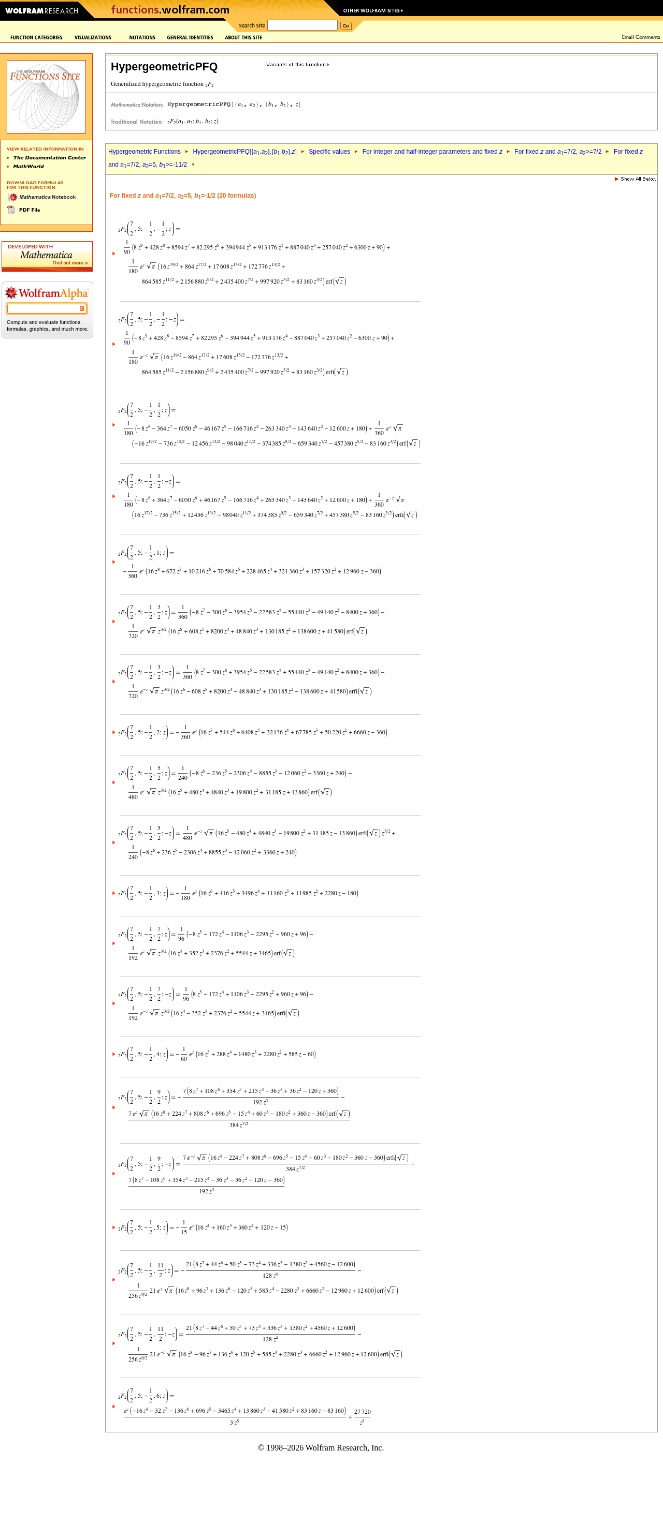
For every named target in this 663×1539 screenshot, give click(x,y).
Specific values (329, 151)
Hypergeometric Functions (144, 151)
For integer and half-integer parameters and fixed (432, 151)
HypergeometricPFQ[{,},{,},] (244, 151)
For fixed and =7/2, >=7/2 (557, 151)
